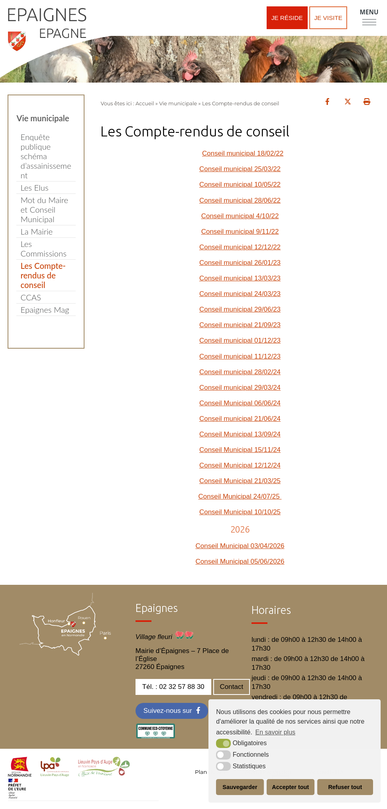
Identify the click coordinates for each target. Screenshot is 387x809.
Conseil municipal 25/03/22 (240, 169)
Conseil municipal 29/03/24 (240, 387)
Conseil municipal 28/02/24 (240, 372)
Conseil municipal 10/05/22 (240, 184)
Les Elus (34, 187)
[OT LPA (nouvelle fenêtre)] (104, 774)
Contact (232, 687)
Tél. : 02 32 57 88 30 (173, 687)
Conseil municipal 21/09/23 (240, 325)
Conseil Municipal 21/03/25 (240, 481)
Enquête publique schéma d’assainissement (45, 156)
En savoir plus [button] (275, 732)
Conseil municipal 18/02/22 (242, 153)
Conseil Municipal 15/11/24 (240, 450)
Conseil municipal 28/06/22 (240, 200)
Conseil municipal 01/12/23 (240, 340)
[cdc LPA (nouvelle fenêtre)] (55, 774)
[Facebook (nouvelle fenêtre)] (172, 711)
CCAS (30, 297)
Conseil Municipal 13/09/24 (240, 434)
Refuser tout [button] (345, 787)
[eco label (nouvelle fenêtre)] (155, 736)
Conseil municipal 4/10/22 (240, 216)
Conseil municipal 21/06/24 (240, 418)
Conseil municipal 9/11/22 (240, 231)
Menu (369, 12)
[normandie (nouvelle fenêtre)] (19, 774)
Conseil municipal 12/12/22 (240, 247)
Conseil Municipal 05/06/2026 (239, 561)
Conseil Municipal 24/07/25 (240, 496)
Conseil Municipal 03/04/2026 (239, 546)
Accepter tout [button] (290, 787)
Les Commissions (43, 248)
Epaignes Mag (44, 309)
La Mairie (36, 231)
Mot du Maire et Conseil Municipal (44, 209)
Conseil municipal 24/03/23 (240, 294)
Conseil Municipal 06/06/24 (240, 403)
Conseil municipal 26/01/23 (240, 262)
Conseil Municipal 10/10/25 (240, 512)
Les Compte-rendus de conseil (43, 275)
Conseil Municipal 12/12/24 (240, 465)
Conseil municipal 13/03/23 (240, 278)
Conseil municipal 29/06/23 (240, 309)
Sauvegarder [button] (239, 787)
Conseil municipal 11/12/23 (240, 356)
